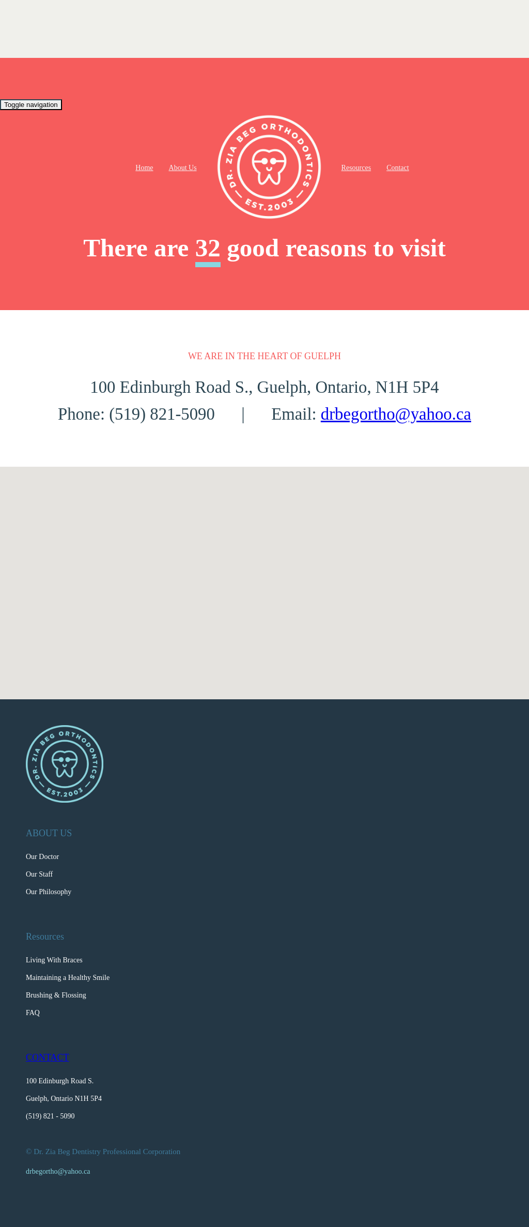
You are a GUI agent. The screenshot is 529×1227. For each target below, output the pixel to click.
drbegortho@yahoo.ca (396, 414)
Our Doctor (42, 857)
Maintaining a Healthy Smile (68, 977)
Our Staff (39, 874)
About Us (183, 168)
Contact (397, 168)
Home (144, 168)
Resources (356, 168)
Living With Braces (54, 960)
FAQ (33, 1013)
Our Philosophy (48, 892)
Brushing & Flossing (56, 995)
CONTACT (47, 1057)
